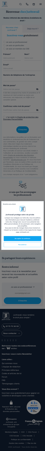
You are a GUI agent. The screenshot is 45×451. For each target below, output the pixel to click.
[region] (22, 225)
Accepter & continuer (22, 238)
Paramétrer (22, 244)
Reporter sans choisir (9, 204)
